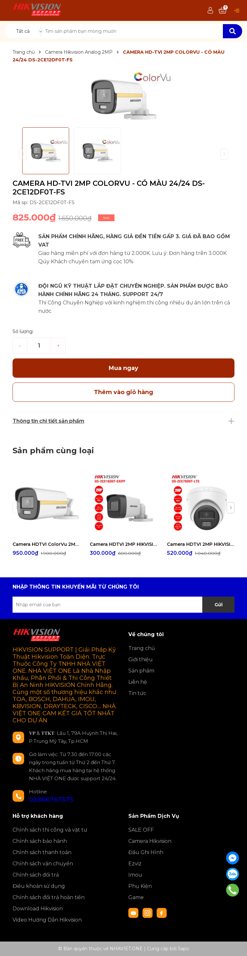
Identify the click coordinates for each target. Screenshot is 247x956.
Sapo (183, 948)
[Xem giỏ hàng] (222, 11)
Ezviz (135, 864)
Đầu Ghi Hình (145, 852)
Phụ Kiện (140, 886)
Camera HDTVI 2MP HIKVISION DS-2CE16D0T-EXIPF (123, 544)
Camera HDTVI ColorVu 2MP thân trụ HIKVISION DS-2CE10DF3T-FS (46, 544)
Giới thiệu (140, 659)
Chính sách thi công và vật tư (50, 830)
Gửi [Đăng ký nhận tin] (219, 605)
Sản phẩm (141, 671)
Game (136, 897)
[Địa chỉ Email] (123, 605)
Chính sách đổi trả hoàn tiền (49, 897)
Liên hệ (137, 682)
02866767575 (51, 799)
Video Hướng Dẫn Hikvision (47, 920)
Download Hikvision (38, 909)
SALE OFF (141, 830)
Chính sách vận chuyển (43, 864)
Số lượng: (23, 331)
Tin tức (137, 693)
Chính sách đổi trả (36, 875)
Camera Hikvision (149, 841)
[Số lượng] (39, 346)
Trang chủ (141, 648)
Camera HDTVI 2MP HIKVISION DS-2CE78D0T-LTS (200, 544)
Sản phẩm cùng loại (53, 450)
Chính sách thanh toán (42, 852)
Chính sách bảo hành (40, 841)
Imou (135, 875)
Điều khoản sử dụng (39, 886)
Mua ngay (123, 368)
